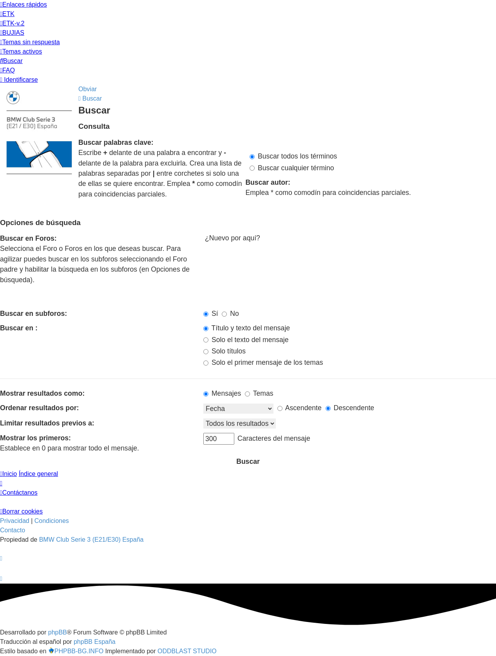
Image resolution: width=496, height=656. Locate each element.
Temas (259, 393)
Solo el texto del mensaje (245, 340)
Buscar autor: (267, 182)
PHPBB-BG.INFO (75, 651)
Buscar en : (19, 328)
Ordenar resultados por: (39, 408)
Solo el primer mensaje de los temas (263, 362)
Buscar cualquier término (292, 168)
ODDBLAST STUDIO (187, 651)
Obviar (87, 89)
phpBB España (95, 641)
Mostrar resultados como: (42, 393)
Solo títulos (224, 351)
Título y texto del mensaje (246, 328)
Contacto (12, 530)
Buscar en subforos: (33, 313)
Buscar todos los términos (293, 156)
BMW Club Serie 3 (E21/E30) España (91, 539)
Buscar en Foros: (28, 238)
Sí (210, 313)
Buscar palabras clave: (116, 142)
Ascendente (299, 408)
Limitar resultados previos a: (47, 423)
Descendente (350, 408)
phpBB (57, 632)
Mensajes (222, 393)
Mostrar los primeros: (35, 438)
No (230, 313)
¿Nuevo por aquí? (349, 238)
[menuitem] (7, 14)
